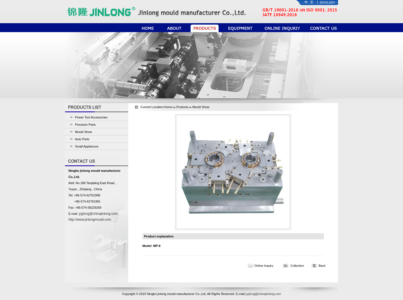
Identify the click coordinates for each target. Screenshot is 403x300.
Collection (297, 265)
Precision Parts (85, 124)
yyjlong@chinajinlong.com (98, 214)
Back (321, 265)
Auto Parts (82, 139)
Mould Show (83, 132)
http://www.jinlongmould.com (89, 220)
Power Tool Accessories (91, 117)
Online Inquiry (263, 265)
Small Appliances (87, 146)
